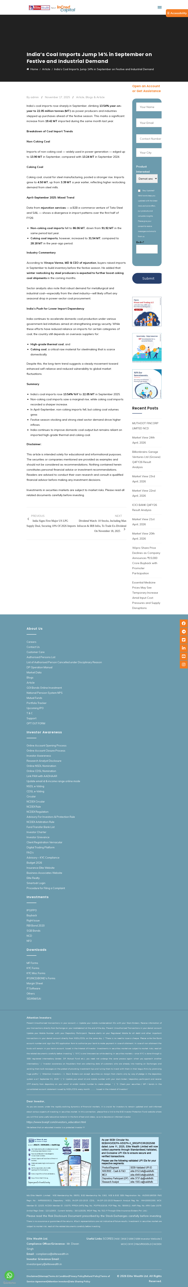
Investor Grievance (38, 837)
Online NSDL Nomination (41, 765)
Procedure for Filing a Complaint (46, 888)
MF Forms (32, 963)
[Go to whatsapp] (9, 1275)
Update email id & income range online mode (53, 781)
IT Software (33, 988)
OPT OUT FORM (36, 723)
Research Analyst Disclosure (44, 760)
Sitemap (43, 1276)
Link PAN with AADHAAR (42, 776)
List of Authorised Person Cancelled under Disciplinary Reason (64, 662)
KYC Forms (33, 968)
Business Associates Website (44, 872)
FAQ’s (30, 852)
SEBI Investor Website (147, 1238)
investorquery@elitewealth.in (44, 1264)
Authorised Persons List (41, 657)
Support (31, 718)
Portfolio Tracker (37, 703)
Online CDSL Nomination (41, 771)
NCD (29, 935)
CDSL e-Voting (35, 791)
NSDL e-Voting (35, 786)
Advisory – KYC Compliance (43, 857)
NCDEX (158, 1244)
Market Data (34, 672)
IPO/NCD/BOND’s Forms (41, 978)
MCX (123, 1244)
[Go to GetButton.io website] (9, 1283)
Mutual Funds (34, 697)
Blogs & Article (95, 97)
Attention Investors (58, 1281)
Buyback (32, 915)
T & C (30, 713)
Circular (31, 796)
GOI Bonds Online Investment (44, 687)
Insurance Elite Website (41, 867)
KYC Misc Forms (36, 973)
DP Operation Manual (39, 667)
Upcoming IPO (35, 708)
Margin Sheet (35, 983)
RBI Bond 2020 (36, 925)
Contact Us (33, 646)
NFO (29, 940)
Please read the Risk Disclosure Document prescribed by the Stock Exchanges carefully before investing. (94, 1216)
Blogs (30, 677)
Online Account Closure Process (46, 750)
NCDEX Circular (36, 801)
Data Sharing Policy (79, 1281)
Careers (31, 641)
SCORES (108, 1238)
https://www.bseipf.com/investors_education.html (56, 1122)
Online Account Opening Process (47, 745)
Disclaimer (32, 1276)
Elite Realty (33, 877)
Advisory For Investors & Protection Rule (51, 816)
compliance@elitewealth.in (52, 1253)
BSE (124, 1238)
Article (80, 97)
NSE (117, 1238)
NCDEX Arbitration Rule (40, 821)
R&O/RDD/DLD (143, 1244)
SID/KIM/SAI (34, 998)
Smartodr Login (36, 883)
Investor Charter (36, 832)
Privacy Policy (76, 1276)
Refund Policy (92, 1276)
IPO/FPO (32, 910)
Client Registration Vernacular (44, 842)
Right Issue (33, 920)
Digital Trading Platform (41, 847)
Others (31, 993)
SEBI (130, 1238)
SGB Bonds (33, 930)
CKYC (131, 1244)
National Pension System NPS (45, 692)
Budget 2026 (34, 862)
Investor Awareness (39, 755)
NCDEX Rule (34, 806)
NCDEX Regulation (38, 811)
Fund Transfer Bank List (41, 827)
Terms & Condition (59, 1276)
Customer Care (36, 652)
